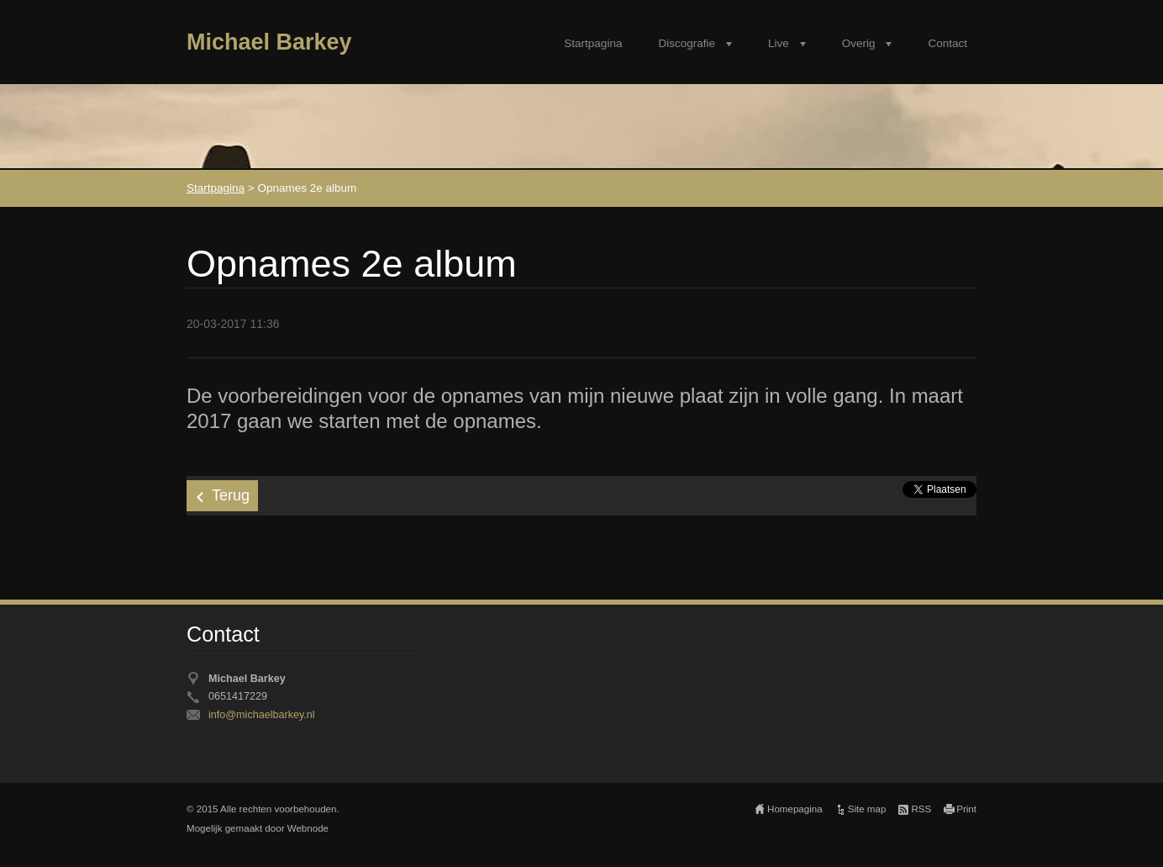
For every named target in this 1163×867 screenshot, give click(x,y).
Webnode (308, 828)
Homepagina (795, 809)
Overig (859, 43)
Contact (947, 43)
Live (778, 43)
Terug (231, 495)
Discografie (686, 43)
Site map (867, 809)
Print (966, 809)
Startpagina (593, 43)
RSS (921, 809)
